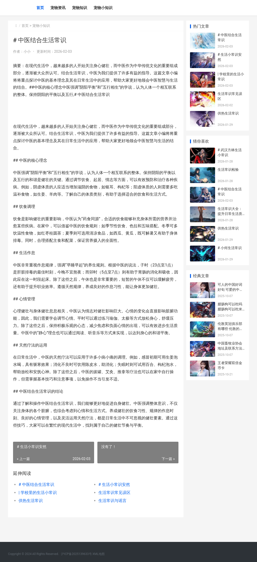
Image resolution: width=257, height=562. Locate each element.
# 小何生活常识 (230, 248)
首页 (40, 8)
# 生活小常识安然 (113, 499)
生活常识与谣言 (111, 515)
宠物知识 (79, 8)
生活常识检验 (228, 169)
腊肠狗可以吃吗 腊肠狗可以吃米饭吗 (230, 309)
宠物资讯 (58, 8)
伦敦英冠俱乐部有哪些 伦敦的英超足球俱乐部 (230, 328)
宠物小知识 (103, 8)
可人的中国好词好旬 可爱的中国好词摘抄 (230, 289)
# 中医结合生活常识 (36, 499)
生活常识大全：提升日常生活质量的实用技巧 (230, 213)
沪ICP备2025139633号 (76, 554)
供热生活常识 (31, 515)
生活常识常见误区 (113, 507)
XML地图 (99, 554)
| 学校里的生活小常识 (38, 507)
